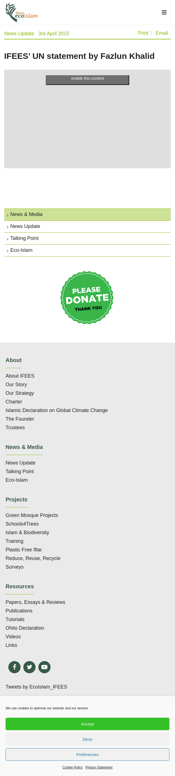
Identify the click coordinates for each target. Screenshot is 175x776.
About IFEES (20, 375)
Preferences (87, 754)
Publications (19, 610)
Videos (13, 636)
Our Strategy (20, 393)
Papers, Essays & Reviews (35, 602)
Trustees (15, 427)
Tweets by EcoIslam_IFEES (36, 687)
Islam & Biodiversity (27, 532)
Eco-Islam (19, 250)
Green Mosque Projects (32, 515)
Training (14, 541)
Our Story (16, 384)
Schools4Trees (22, 523)
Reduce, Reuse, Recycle (33, 558)
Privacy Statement (99, 767)
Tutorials (15, 619)
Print (143, 33)
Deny (87, 739)
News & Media (24, 214)
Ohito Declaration (25, 628)
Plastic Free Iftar (24, 549)
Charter (14, 401)
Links (11, 645)
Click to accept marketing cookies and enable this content (87, 75)
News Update (19, 33)
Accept (87, 724)
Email (162, 33)
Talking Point (23, 238)
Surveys (15, 566)
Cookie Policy (72, 767)
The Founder (20, 418)
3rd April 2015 (53, 33)
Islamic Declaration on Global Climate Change (57, 410)
